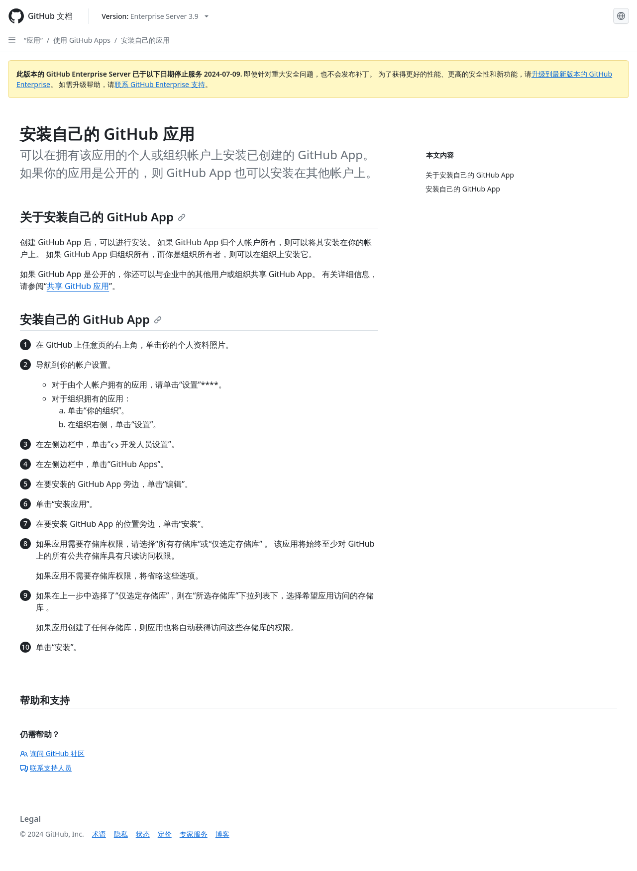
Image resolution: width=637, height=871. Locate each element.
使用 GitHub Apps (81, 40)
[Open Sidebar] (12, 40)
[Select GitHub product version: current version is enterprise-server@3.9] (155, 16)
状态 (143, 834)
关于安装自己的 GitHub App (103, 216)
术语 (99, 834)
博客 (222, 834)
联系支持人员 (46, 768)
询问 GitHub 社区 (52, 753)
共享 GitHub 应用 (78, 286)
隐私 (121, 834)
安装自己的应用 (145, 40)
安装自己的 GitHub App (91, 319)
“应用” (33, 40)
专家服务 (194, 834)
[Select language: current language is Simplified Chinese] (621, 16)
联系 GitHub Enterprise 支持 (159, 84)
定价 (165, 834)
